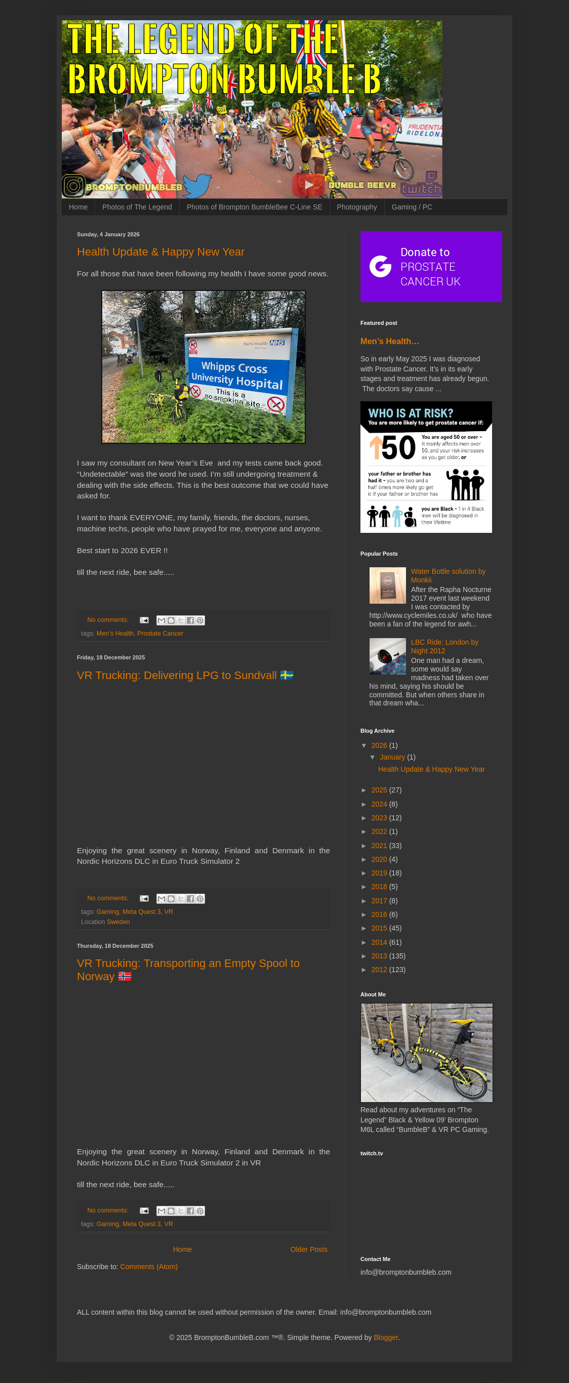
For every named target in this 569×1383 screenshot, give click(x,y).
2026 (380, 745)
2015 (380, 928)
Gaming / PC (412, 207)
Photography (357, 207)
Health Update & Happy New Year (161, 251)
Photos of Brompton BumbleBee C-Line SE (254, 207)
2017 (380, 901)
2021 (380, 846)
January (393, 757)
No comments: (109, 619)
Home (78, 207)
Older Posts (309, 1249)
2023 (380, 818)
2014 (380, 942)
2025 (380, 790)
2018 (380, 887)
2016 (380, 914)
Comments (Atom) (149, 1267)
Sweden (118, 922)
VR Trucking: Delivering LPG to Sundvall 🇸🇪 (185, 675)
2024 (380, 804)
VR (169, 911)
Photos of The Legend (137, 207)
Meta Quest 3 (142, 911)
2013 (380, 956)
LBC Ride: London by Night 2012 (444, 646)
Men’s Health (115, 633)
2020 (380, 859)
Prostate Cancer (160, 633)
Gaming (108, 911)
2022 (380, 831)
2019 (380, 873)
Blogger (385, 1337)
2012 (380, 970)
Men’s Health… (390, 341)
